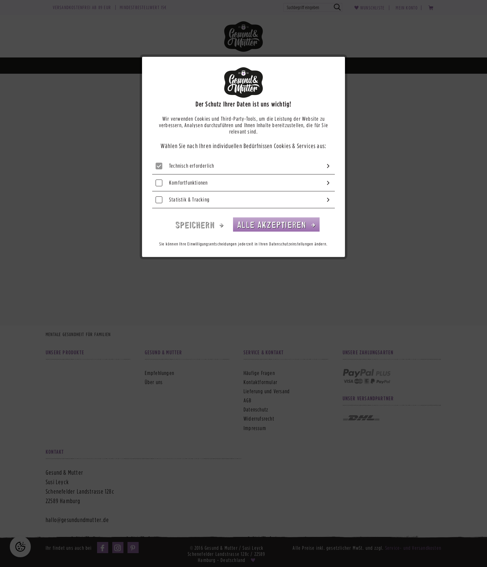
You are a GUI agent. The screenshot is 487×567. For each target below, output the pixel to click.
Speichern (196, 224)
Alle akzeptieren (273, 224)
